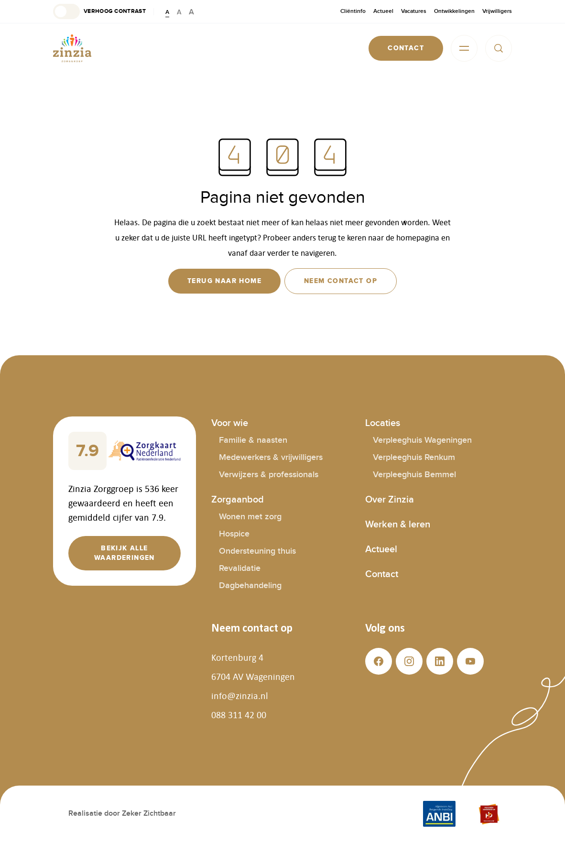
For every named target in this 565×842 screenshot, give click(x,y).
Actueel (383, 11)
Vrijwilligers (497, 11)
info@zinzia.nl (239, 695)
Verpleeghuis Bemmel (414, 475)
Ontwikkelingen (454, 11)
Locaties (382, 423)
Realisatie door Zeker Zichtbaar (122, 813)
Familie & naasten (253, 440)
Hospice (234, 534)
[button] (99, 11)
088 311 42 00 (238, 715)
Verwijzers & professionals (268, 475)
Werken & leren (397, 524)
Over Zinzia (389, 499)
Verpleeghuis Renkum (414, 457)
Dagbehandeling (250, 585)
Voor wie (229, 423)
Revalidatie (240, 568)
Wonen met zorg (250, 517)
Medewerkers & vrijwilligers (271, 457)
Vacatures (413, 11)
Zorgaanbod (237, 499)
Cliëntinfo (353, 11)
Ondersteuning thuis (257, 551)
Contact (381, 574)
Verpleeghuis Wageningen (422, 440)
